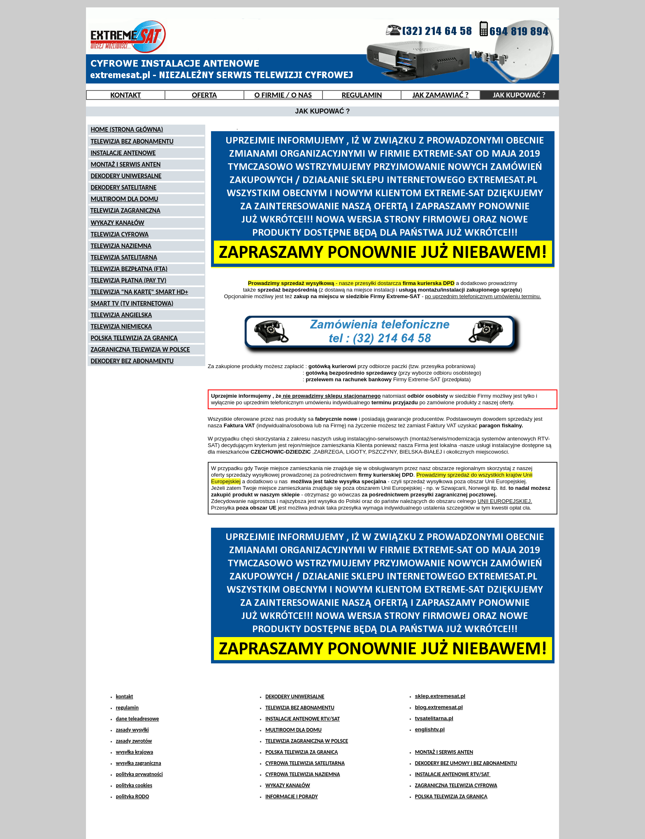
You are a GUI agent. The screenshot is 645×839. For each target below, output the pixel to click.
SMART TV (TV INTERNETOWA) (132, 303)
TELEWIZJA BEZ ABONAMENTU (132, 141)
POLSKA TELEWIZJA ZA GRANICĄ (134, 338)
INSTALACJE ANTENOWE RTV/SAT (302, 718)
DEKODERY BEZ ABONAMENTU (132, 361)
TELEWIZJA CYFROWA (120, 234)
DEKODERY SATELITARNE (124, 187)
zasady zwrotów (134, 740)
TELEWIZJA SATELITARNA (124, 257)
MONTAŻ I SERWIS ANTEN (126, 164)
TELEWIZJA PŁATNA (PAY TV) (129, 280)
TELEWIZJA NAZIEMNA (121, 246)
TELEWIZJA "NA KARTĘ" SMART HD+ (139, 292)
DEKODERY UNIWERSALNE (126, 176)
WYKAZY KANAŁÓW (117, 223)
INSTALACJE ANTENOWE (123, 153)
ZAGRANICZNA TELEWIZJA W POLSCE (140, 349)
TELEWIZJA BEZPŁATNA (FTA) (129, 269)
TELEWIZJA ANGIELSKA (121, 315)
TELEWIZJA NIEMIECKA (121, 326)
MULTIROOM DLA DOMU (124, 199)
